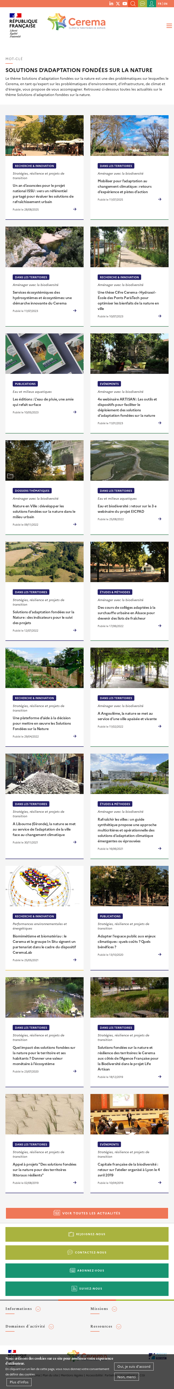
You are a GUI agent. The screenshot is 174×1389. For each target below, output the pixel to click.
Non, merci (126, 1376)
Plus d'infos (19, 1382)
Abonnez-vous (90, 1270)
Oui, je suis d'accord (133, 1366)
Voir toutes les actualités (91, 1213)
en (165, 3)
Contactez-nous (90, 1252)
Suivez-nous (90, 1288)
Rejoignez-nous (91, 1234)
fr (159, 3)
